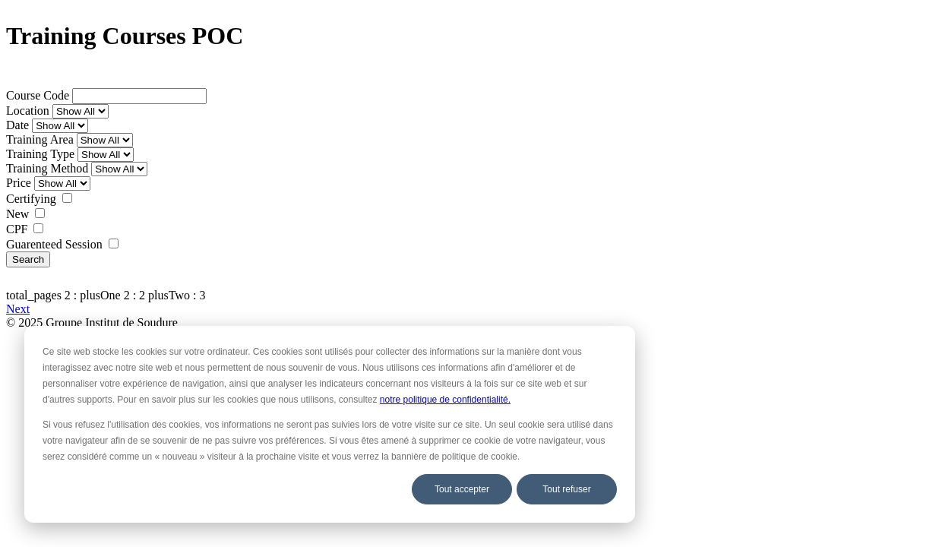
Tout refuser (566, 489)
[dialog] (329, 424)
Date (17, 125)
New (17, 213)
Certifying (31, 198)
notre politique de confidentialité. (445, 399)
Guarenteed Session (54, 244)
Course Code (37, 95)
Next (18, 308)
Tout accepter (462, 489)
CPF (16, 229)
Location (27, 110)
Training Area (40, 139)
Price (18, 182)
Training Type (40, 153)
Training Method (47, 168)
